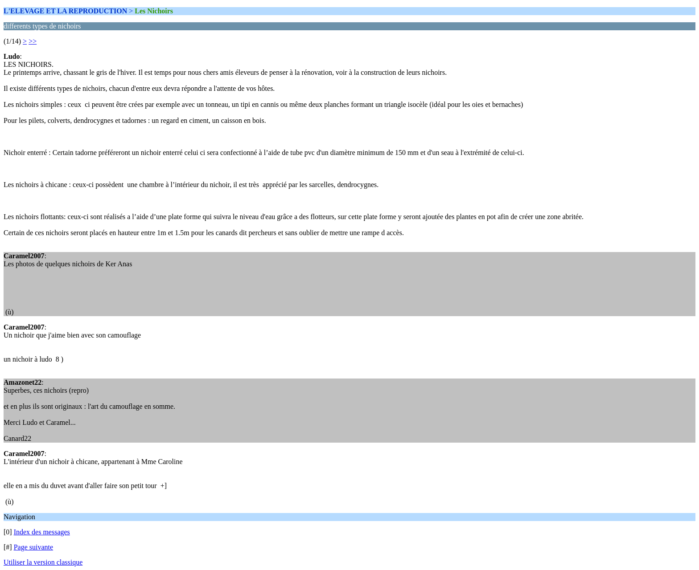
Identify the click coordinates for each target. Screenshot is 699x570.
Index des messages (42, 532)
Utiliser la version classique (43, 562)
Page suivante (33, 547)
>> (33, 41)
